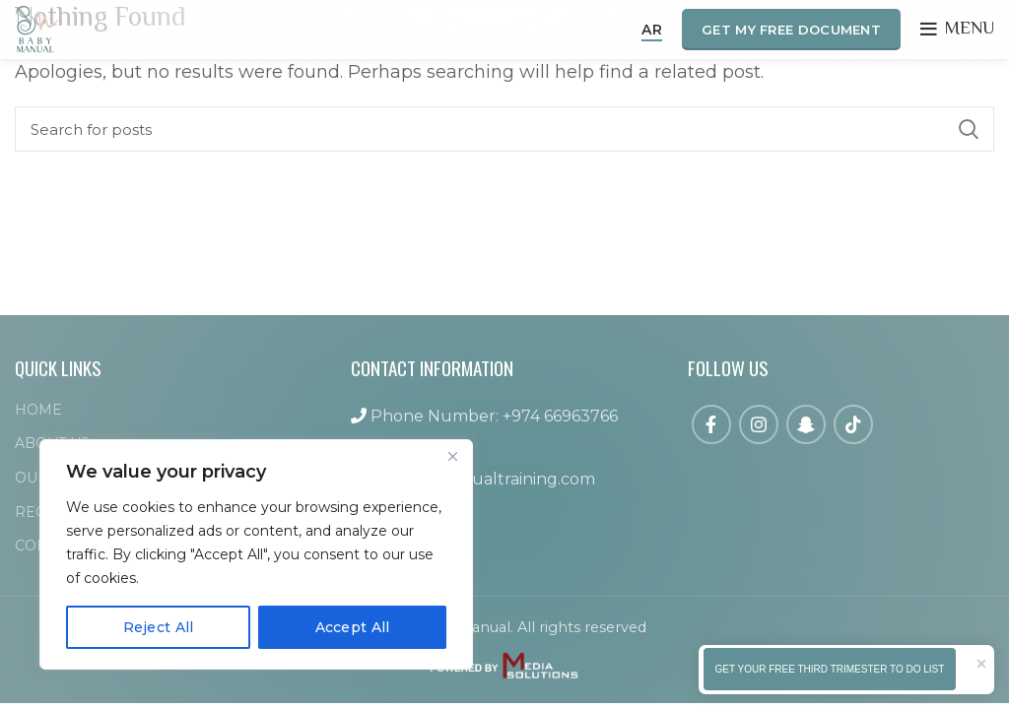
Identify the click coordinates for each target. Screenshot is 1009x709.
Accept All (352, 627)
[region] (256, 554)
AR (651, 29)
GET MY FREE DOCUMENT (791, 29)
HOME (38, 410)
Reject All (158, 627)
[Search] (504, 129)
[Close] (452, 456)
